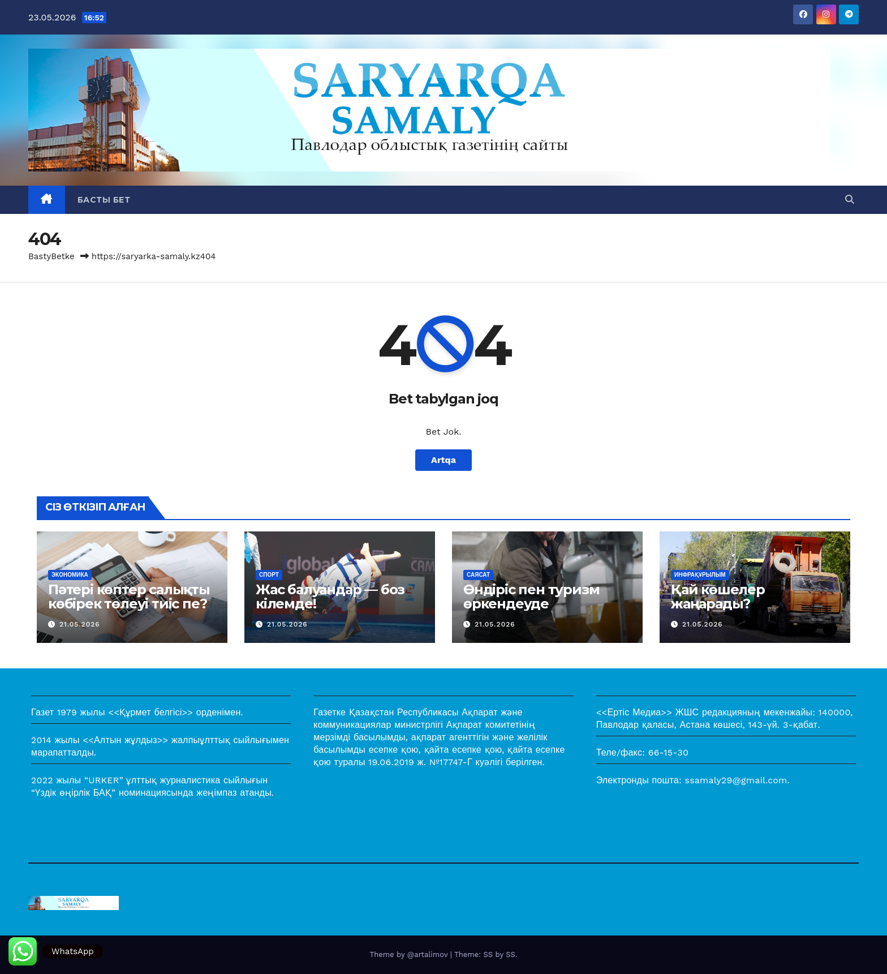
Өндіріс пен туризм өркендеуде (531, 596)
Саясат (478, 575)
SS (510, 954)
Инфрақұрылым (700, 575)
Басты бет (104, 200)
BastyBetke (51, 256)
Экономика (69, 575)
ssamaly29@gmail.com (736, 780)
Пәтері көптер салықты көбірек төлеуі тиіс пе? (129, 596)
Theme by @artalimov (410, 954)
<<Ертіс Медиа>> (634, 712)
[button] (849, 199)
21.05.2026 (79, 624)
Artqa (443, 459)
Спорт (269, 575)
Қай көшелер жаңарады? (718, 596)
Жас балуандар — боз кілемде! (330, 596)
